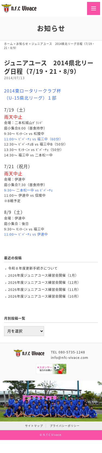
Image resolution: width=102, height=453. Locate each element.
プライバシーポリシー (65, 426)
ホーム (8, 44)
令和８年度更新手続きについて (33, 268)
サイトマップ (34, 426)
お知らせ (22, 44)
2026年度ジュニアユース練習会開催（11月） (44, 289)
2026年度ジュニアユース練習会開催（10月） (44, 296)
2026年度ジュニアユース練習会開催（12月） (44, 282)
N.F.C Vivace (52, 435)
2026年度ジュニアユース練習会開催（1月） (43, 275)
